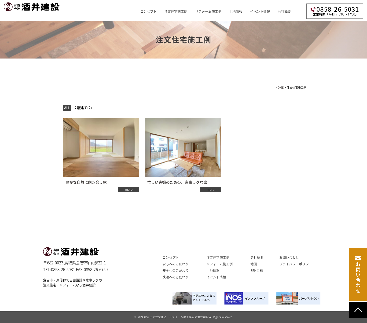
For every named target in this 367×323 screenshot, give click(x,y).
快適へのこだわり (175, 277)
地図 (253, 264)
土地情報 (235, 11)
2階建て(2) (83, 108)
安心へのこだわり (175, 264)
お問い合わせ (289, 257)
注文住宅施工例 (175, 11)
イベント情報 (260, 11)
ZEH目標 (256, 270)
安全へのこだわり (175, 270)
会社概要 (284, 11)
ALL (67, 108)
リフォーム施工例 (208, 11)
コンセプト (148, 11)
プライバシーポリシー (295, 264)
